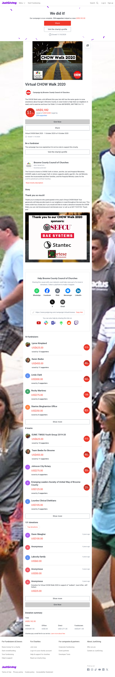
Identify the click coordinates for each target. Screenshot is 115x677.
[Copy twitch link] (76, 323)
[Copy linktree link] (61, 323)
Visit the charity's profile (57, 29)
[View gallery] (87, 45)
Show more (60, 422)
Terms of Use (6, 672)
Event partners (64, 651)
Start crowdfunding (9, 651)
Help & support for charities (40, 654)
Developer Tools (64, 654)
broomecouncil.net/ (40, 168)
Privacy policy (18, 672)
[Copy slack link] (46, 323)
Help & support (7, 658)
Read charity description (34, 183)
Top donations (32, 527)
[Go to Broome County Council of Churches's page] (29, 164)
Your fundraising (8, 654)
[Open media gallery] (57, 60)
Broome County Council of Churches (56, 92)
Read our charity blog (38, 658)
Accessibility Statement (44, 672)
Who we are (91, 647)
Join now (33, 647)
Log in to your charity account (41, 651)
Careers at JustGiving (95, 651)
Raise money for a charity (11, 647)
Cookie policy (29, 672)
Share (57, 23)
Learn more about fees (58, 633)
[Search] (94, 3)
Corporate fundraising (66, 647)
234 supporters (41, 115)
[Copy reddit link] (69, 323)
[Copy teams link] (53, 323)
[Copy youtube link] (39, 323)
